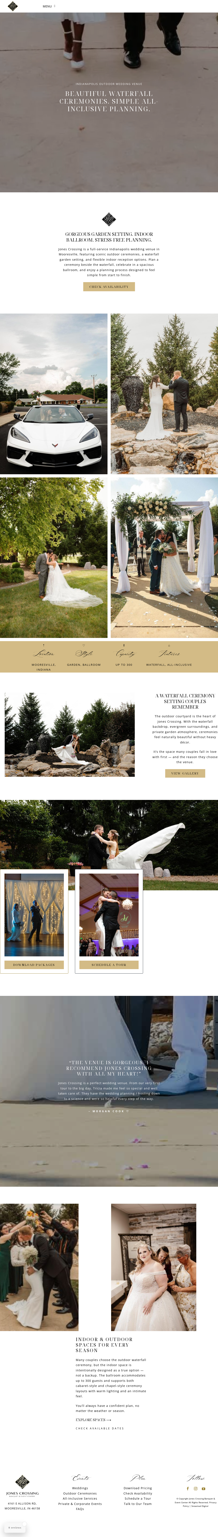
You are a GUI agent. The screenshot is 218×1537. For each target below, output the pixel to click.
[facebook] (188, 1488)
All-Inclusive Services (80, 1498)
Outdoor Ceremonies (80, 1493)
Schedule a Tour (138, 1498)
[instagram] (196, 1488)
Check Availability (137, 1493)
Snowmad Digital (199, 1506)
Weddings (80, 1488)
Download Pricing (138, 1488)
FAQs (80, 1509)
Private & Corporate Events (80, 1504)
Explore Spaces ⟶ (93, 1419)
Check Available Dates (100, 1428)
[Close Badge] (24, 1524)
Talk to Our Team (138, 1504)
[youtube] (203, 1489)
